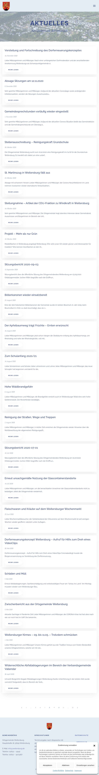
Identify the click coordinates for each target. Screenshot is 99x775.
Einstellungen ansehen (85, 765)
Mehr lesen (13, 70)
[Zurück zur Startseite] (6, 6)
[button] (94, 745)
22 (72, 707)
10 (58, 707)
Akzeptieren (47, 765)
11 (63, 707)
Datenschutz (69, 770)
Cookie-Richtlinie (58, 770)
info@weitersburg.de (16, 748)
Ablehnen (65, 765)
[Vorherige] (21, 707)
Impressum (78, 770)
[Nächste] (77, 707)
